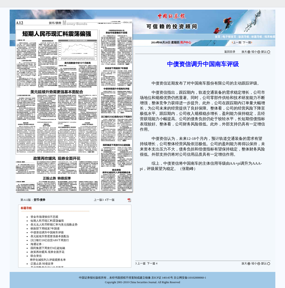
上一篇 (140, 263)
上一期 (237, 42)
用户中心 (185, 42)
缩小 (256, 51)
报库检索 (269, 36)
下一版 (110, 199)
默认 (266, 51)
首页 (217, 36)
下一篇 (152, 263)
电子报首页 (229, 36)
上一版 (99, 199)
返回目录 (229, 51)
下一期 (247, 42)
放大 (246, 51)
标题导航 (256, 36)
